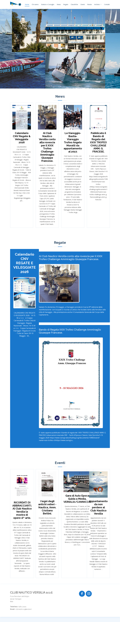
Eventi (83, 4)
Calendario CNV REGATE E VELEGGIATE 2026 (24, 263)
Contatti (107, 4)
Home (27, 4)
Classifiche (74, 4)
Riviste (89, 4)
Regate (65, 4)
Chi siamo (35, 4)
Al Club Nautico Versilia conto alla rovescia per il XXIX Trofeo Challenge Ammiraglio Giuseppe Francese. (70, 258)
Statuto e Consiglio (47, 4)
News (59, 4)
